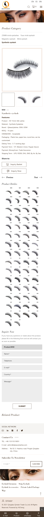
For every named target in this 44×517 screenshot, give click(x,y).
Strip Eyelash (24, 484)
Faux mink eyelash (28, 35)
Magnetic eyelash (8, 39)
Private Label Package (30, 487)
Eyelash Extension (9, 484)
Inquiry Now (16, 171)
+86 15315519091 (12, 441)
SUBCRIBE (36, 464)
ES (36, 2)
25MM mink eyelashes (10, 35)
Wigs (4, 490)
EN (40, 2)
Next (36, 177)
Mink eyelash (22, 39)
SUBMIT (22, 406)
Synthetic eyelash (9, 42)
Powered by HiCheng (16, 507)
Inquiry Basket (16, 164)
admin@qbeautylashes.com (17, 445)
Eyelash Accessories (10, 487)
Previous (9, 177)
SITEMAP (8, 501)
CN (32, 2)
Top (40, 493)
